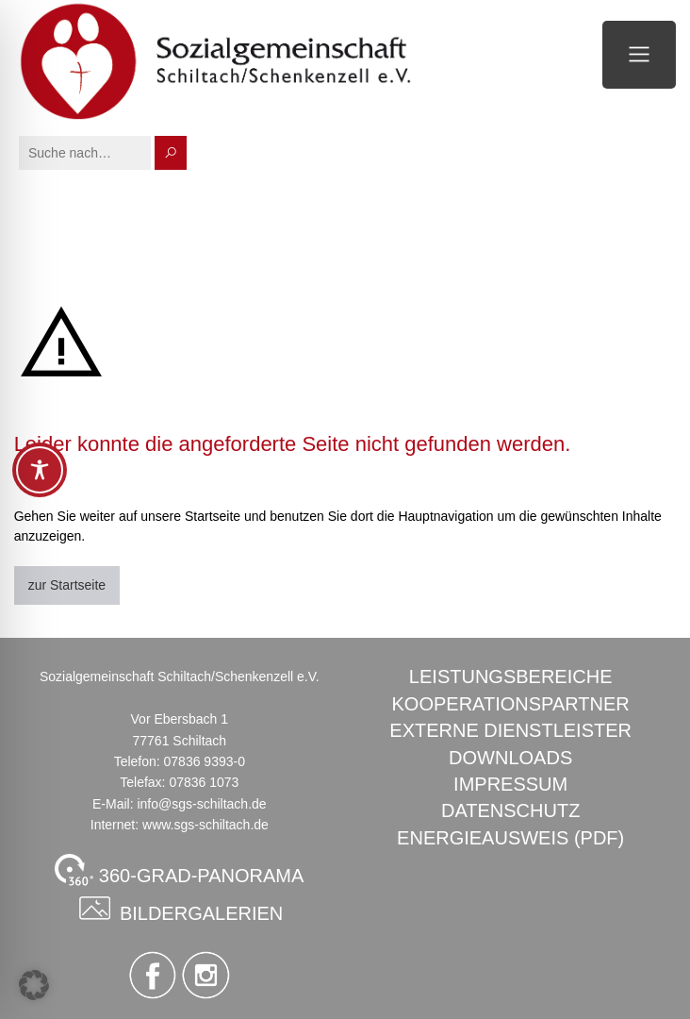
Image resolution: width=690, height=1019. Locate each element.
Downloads (510, 757)
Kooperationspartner (511, 703)
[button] (34, 985)
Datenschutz (510, 810)
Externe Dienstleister (510, 730)
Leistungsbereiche (511, 676)
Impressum (510, 784)
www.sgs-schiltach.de (205, 824)
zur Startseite (67, 585)
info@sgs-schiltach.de (201, 803)
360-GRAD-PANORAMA (179, 870)
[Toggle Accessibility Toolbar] (39, 469)
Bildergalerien (179, 908)
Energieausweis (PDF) (510, 837)
